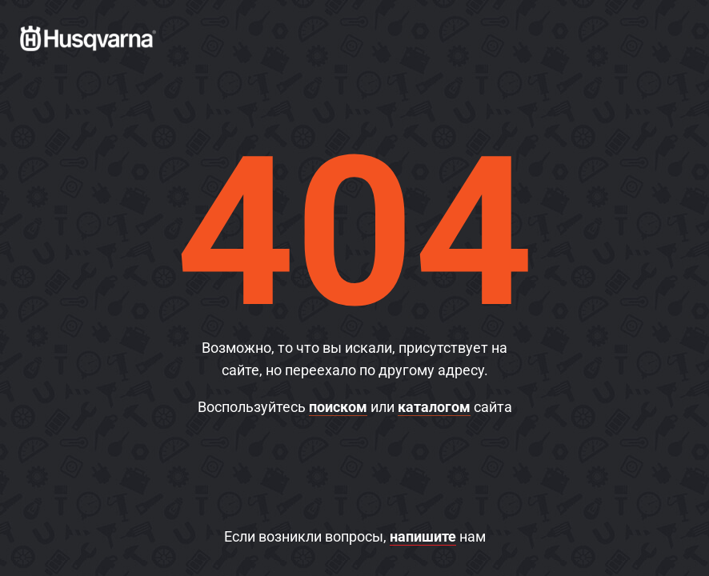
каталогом (434, 406)
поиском (338, 406)
